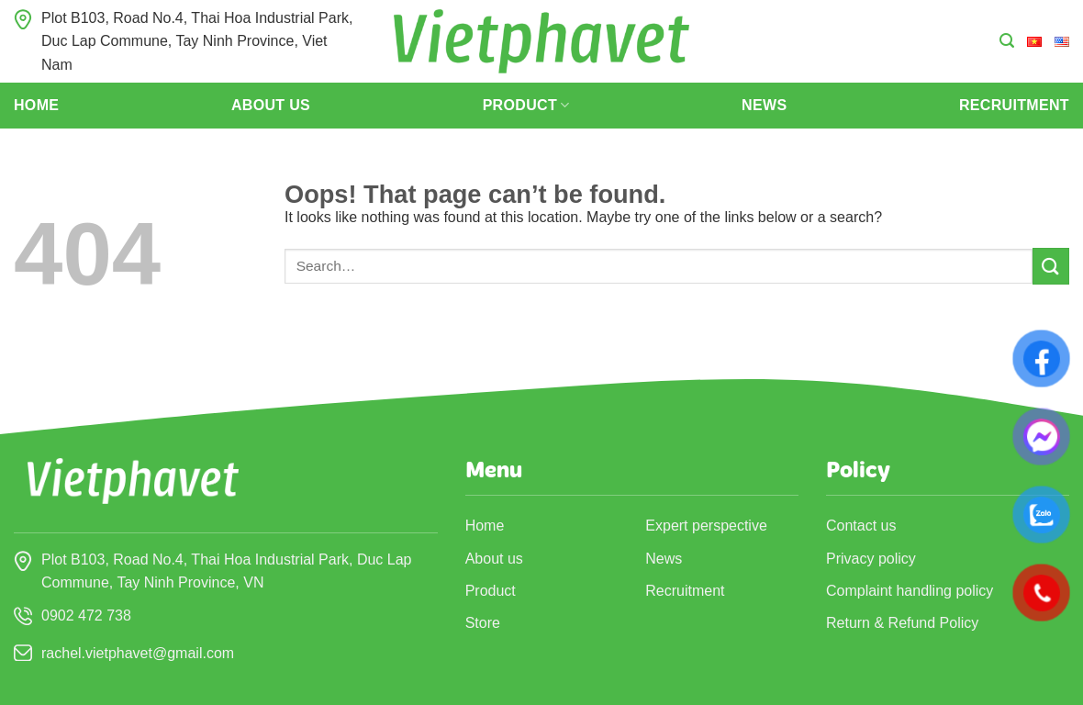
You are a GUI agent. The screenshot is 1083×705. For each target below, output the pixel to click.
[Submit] (1051, 266)
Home (36, 105)
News (764, 105)
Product (526, 105)
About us (270, 105)
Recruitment (1014, 105)
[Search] (1006, 41)
